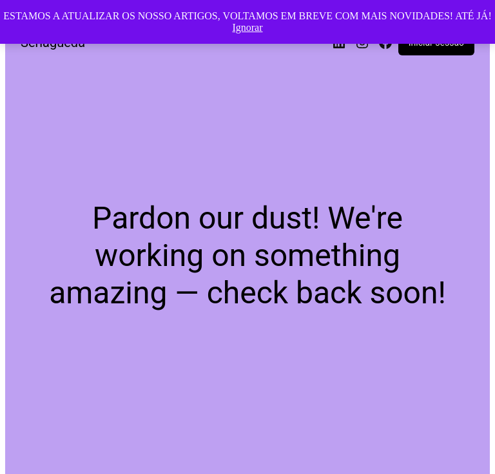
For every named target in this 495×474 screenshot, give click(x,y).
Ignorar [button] (247, 27)
